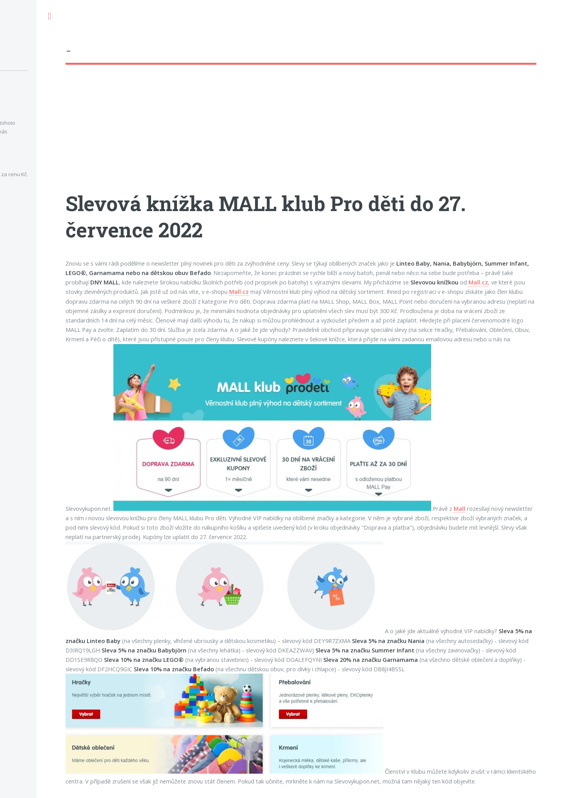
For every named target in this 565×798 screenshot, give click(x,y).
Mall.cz (478, 282)
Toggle (49, 16)
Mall (459, 508)
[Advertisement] (301, 135)
